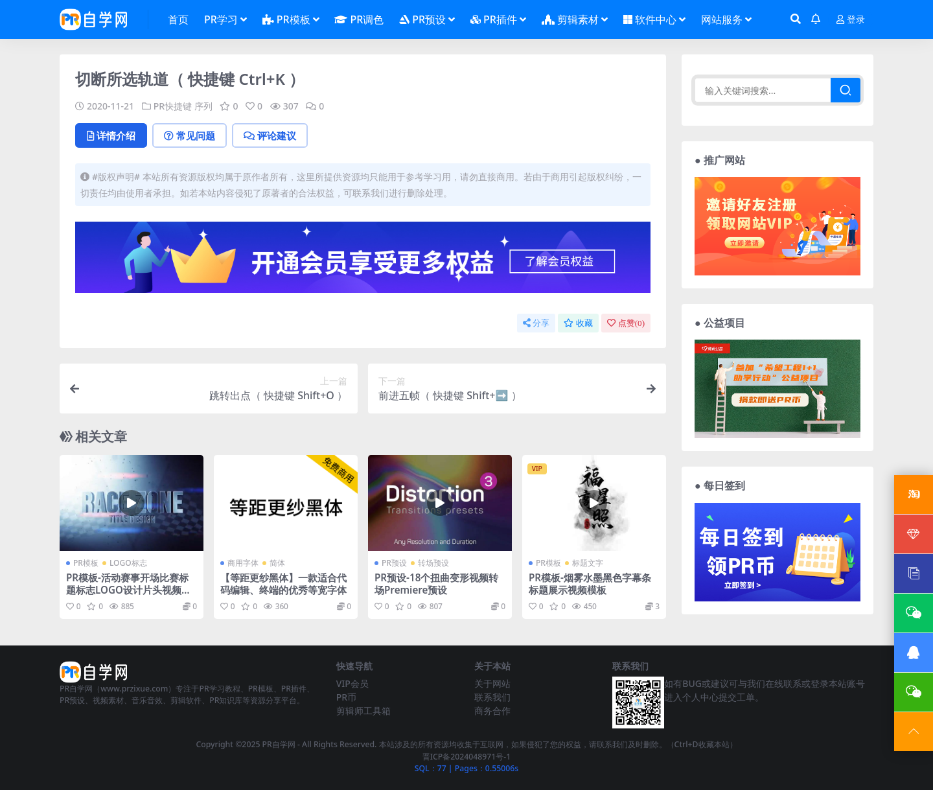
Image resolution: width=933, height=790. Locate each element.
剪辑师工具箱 (363, 710)
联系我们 (492, 697)
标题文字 (587, 562)
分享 (536, 323)
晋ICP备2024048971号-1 (466, 756)
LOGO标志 (128, 562)
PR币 (346, 697)
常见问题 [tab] (189, 135)
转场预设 (433, 562)
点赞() (626, 323)
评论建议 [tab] (270, 135)
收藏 (578, 323)
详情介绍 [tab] (111, 135)
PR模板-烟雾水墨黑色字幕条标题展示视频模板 (590, 583)
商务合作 (492, 710)
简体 (277, 562)
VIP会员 (352, 683)
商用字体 (243, 562)
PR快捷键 (173, 106)
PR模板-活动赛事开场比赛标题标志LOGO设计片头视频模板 (128, 589)
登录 (850, 20)
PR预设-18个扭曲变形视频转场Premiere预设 (436, 583)
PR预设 (394, 562)
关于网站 (492, 683)
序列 (203, 106)
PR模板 (85, 562)
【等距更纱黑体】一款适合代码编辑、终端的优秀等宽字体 (283, 583)
